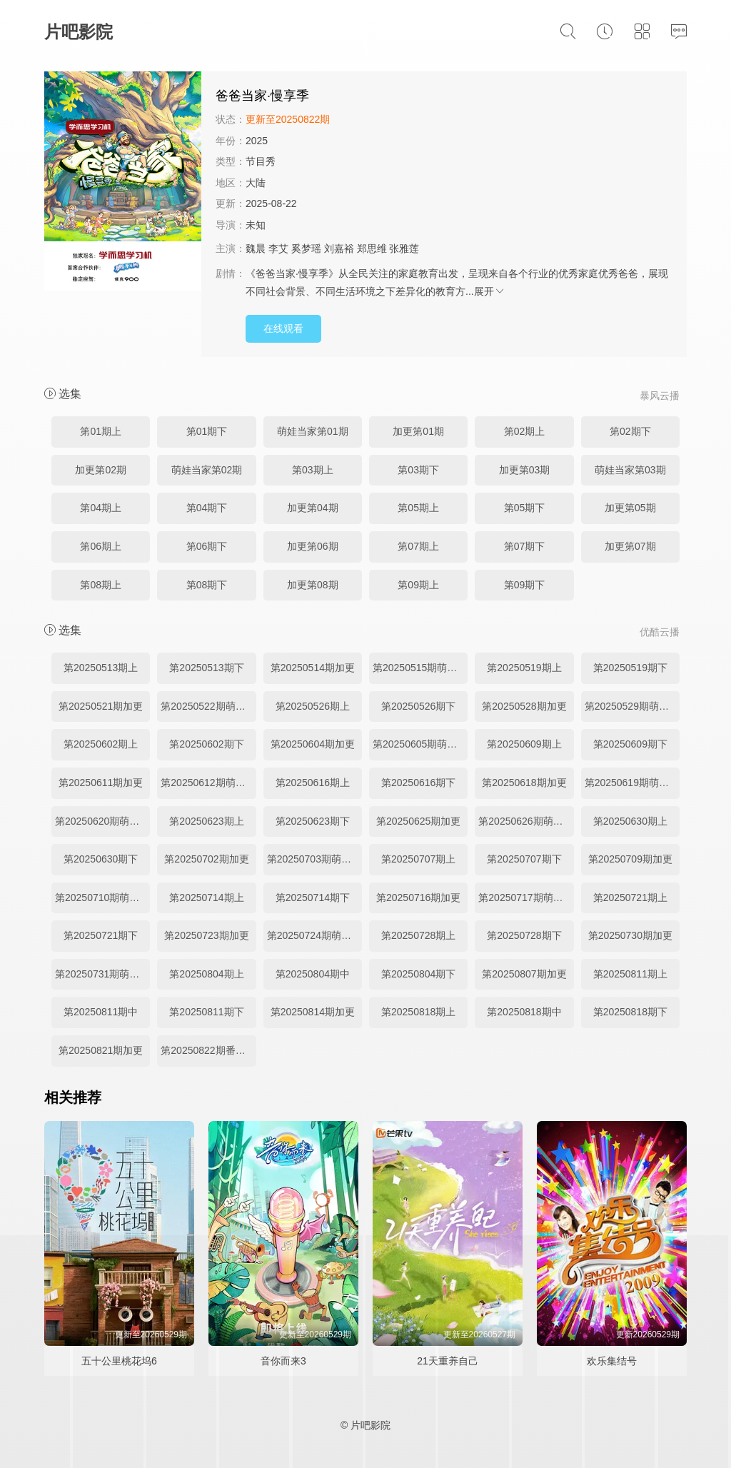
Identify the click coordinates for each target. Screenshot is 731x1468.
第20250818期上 (418, 1011)
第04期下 (207, 507)
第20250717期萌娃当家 (525, 897)
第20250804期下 (418, 974)
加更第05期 (630, 507)
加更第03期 (524, 470)
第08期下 (207, 584)
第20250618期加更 (524, 782)
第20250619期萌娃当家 (632, 782)
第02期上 (524, 431)
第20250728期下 (524, 935)
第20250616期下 (418, 782)
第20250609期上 (524, 744)
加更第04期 (312, 507)
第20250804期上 (206, 974)
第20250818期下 (630, 1011)
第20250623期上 (206, 821)
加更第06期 (312, 546)
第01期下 (207, 431)
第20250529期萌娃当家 (632, 706)
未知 (256, 225)
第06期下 (207, 546)
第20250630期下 (101, 859)
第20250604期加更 (313, 744)
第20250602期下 (206, 744)
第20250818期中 (524, 1011)
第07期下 (524, 546)
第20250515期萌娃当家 (420, 667)
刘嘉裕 (339, 248)
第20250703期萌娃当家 (314, 859)
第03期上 (312, 470)
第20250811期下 (206, 1011)
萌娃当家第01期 (312, 431)
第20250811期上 (630, 974)
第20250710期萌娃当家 (102, 897)
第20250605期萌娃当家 (420, 744)
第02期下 (630, 431)
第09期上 (418, 584)
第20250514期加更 (313, 667)
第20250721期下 (101, 935)
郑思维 (372, 248)
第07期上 (418, 546)
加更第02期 (100, 470)
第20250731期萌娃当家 (102, 974)
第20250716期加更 (418, 897)
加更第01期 (418, 431)
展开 (489, 291)
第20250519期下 (630, 667)
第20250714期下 (313, 897)
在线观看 (283, 328)
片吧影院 (78, 31)
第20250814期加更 (313, 1011)
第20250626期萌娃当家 (525, 821)
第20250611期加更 (101, 782)
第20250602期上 (101, 744)
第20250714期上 (206, 897)
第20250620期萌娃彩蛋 (102, 821)
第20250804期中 (313, 974)
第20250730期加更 (630, 935)
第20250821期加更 (101, 1050)
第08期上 (100, 584)
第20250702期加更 (206, 859)
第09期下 (524, 584)
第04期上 (100, 507)
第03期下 (418, 470)
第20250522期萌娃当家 (208, 706)
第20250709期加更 (630, 859)
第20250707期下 (524, 859)
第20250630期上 (630, 821)
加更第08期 (312, 584)
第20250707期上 (418, 859)
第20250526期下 (418, 706)
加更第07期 (630, 546)
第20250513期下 (206, 667)
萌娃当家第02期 (207, 470)
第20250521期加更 (101, 706)
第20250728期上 (418, 935)
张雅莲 (404, 248)
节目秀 (261, 161)
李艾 (278, 248)
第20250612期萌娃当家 (208, 782)
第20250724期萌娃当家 (314, 935)
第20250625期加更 (418, 821)
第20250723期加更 (206, 935)
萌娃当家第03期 (630, 470)
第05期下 (524, 507)
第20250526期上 (313, 706)
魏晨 (256, 248)
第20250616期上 (313, 782)
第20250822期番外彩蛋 (208, 1050)
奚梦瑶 (306, 248)
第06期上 (100, 546)
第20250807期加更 (524, 974)
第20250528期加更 (524, 706)
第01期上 (100, 431)
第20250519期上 (524, 667)
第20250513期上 (101, 667)
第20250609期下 (630, 744)
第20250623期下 (313, 821)
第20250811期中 (101, 1011)
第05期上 (418, 507)
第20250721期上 (630, 897)
